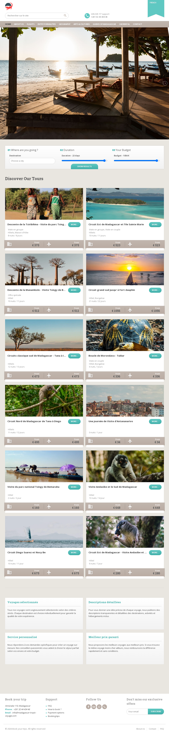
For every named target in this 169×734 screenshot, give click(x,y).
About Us (19, 24)
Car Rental (124, 24)
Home (8, 24)
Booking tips (54, 716)
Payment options (56, 712)
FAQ (50, 705)
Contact (137, 24)
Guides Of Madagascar (104, 24)
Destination (15, 155)
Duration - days (71, 155)
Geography (64, 24)
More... (74, 224)
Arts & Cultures (81, 24)
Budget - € (121, 155)
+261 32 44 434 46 (99, 17)
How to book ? (54, 709)
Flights (30, 24)
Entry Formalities (47, 24)
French (153, 2)
